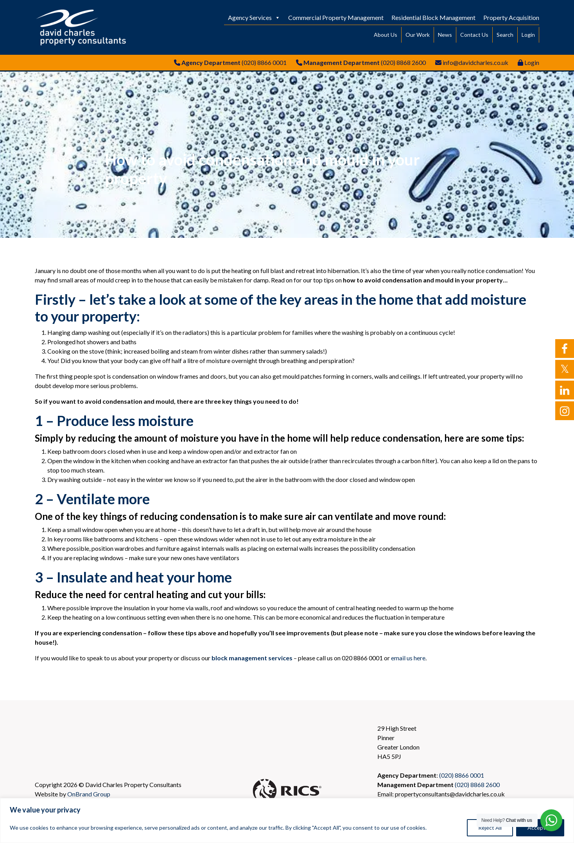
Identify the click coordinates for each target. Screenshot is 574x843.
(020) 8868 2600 (403, 62)
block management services (252, 657)
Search (505, 34)
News (445, 34)
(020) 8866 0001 (264, 62)
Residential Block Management (433, 17)
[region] (287, 820)
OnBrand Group (88, 794)
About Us (385, 34)
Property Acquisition (511, 17)
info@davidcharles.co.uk (475, 62)
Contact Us (474, 34)
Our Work (417, 34)
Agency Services (254, 17)
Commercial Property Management (336, 17)
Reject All (490, 827)
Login (528, 34)
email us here (408, 657)
